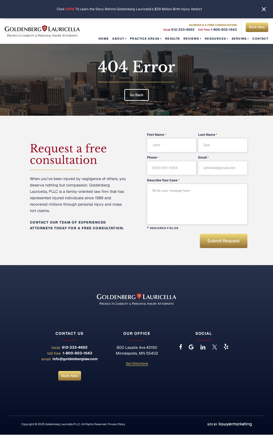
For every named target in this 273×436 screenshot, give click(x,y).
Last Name (207, 135)
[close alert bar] (264, 9)
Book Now (257, 27)
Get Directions (136, 365)
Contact (260, 38)
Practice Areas (149, 38)
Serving (239, 38)
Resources (217, 38)
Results (176, 38)
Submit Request (221, 241)
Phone (152, 157)
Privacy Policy (116, 425)
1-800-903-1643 (224, 30)
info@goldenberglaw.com (75, 360)
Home (110, 38)
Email (203, 157)
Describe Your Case (163, 180)
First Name (156, 135)
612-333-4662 (182, 30)
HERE (70, 9)
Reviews (193, 38)
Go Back (136, 94)
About (123, 38)
